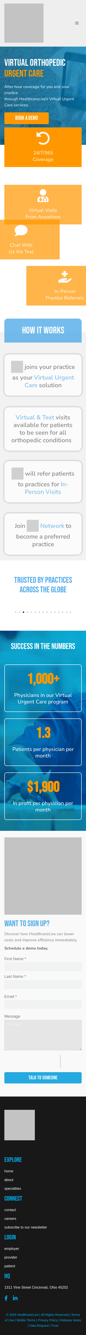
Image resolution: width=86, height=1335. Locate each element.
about (8, 1180)
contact (10, 1210)
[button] (15, 612)
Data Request (39, 1325)
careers (10, 1218)
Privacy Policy (48, 1320)
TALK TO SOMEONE (43, 1078)
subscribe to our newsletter (25, 1227)
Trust (54, 1325)
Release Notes (70, 1320)
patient (9, 1266)
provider (10, 1257)
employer (11, 1249)
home (8, 1171)
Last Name (15, 976)
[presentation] (32, 1061)
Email (10, 996)
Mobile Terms (26, 1320)
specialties (12, 1188)
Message (12, 1016)
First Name (15, 959)
